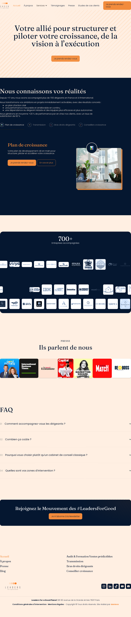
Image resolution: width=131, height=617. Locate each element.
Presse (71, 5)
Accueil (16, 5)
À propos (28, 5)
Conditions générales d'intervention (29, 604)
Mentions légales (56, 604)
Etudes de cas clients (88, 5)
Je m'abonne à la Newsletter (65, 516)
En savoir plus (46, 162)
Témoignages (58, 5)
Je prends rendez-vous (115, 5)
